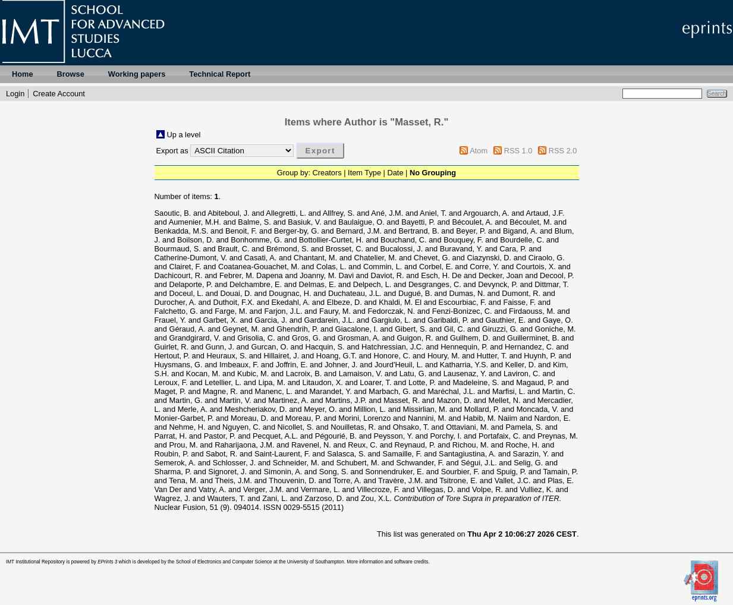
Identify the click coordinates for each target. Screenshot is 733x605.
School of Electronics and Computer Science (224, 562)
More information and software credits (387, 562)
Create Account (59, 93)
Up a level (184, 134)
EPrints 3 (107, 562)
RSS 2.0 (563, 150)
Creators (327, 172)
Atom (478, 150)
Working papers (136, 74)
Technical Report (219, 74)
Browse (70, 74)
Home (22, 74)
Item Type (364, 172)
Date (396, 172)
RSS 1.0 (518, 150)
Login (15, 93)
